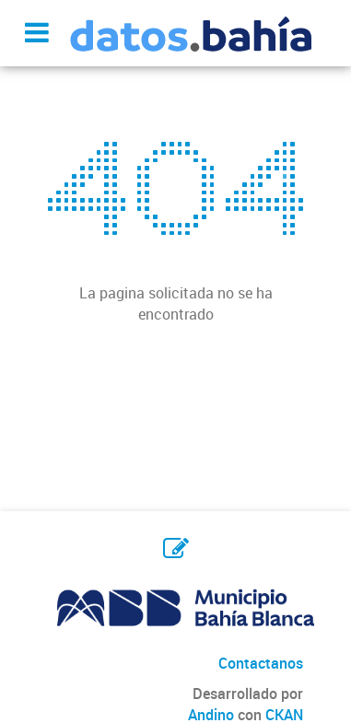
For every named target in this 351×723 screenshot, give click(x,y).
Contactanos (260, 663)
